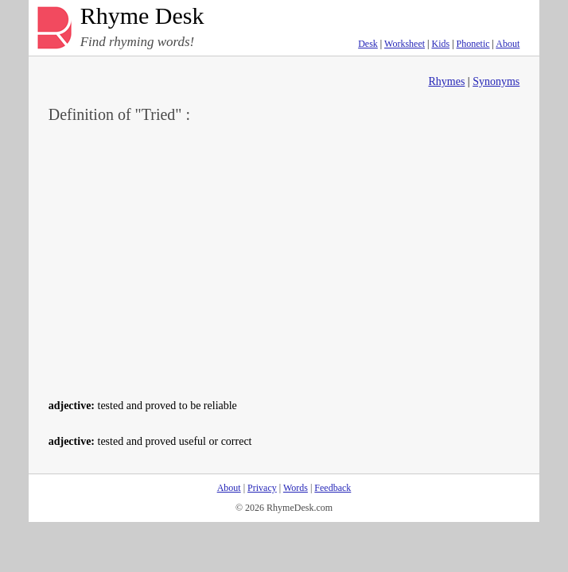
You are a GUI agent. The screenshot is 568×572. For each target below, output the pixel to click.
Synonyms (496, 81)
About (507, 43)
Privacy (262, 487)
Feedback (332, 487)
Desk (368, 43)
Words (295, 487)
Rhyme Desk (142, 16)
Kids (440, 43)
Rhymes (446, 81)
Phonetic (473, 43)
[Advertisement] (284, 259)
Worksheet (404, 43)
